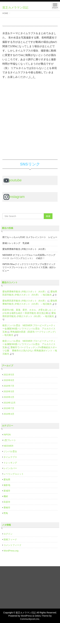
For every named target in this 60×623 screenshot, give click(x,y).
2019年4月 (9, 414)
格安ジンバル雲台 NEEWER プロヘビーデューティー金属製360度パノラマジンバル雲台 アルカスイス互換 (28, 328)
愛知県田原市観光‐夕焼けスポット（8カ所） (24, 300)
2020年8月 (9, 380)
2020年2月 (9, 397)
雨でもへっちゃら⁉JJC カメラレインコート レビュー (29, 237)
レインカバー (10, 468)
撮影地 (7, 485)
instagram (14, 197)
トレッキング (10, 462)
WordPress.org (11, 550)
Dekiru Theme (42, 616)
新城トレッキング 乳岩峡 (15, 243)
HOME (5, 13)
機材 (6, 496)
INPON (7, 434)
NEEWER (8, 446)
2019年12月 (10, 402)
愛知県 (7, 479)
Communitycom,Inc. (30, 619)
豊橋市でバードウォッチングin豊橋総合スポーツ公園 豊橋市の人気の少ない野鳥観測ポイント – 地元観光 (29, 350)
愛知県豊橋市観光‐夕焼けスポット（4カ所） (24, 249)
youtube (13, 180)
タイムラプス (10, 457)
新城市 (7, 490)
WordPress (26, 616)
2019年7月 (9, 408)
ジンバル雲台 (10, 451)
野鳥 (6, 513)
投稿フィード (10, 539)
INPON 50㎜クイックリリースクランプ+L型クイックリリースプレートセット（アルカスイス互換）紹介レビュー (29, 267)
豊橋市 (7, 507)
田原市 (7, 502)
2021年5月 (9, 374)
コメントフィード (12, 545)
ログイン (8, 534)
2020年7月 (9, 386)
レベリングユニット (14, 474)
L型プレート (10, 440)
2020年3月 (9, 391)
